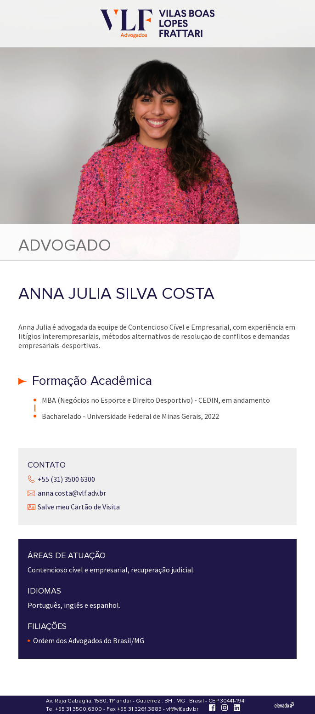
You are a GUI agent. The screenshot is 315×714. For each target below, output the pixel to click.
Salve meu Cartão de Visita (79, 506)
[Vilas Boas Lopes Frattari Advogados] (157, 24)
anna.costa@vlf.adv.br (72, 492)
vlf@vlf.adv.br (182, 709)
